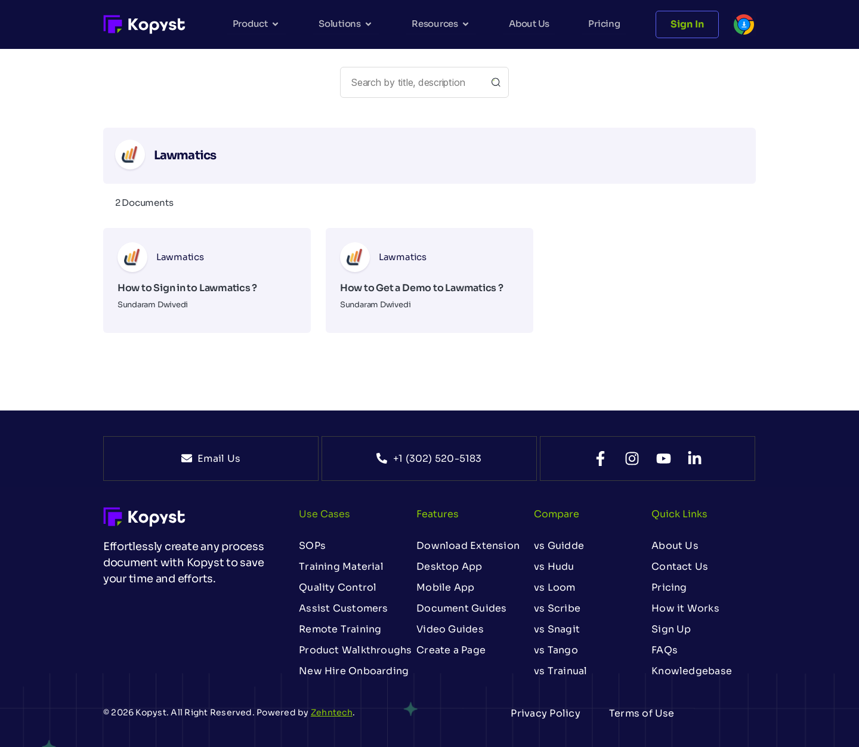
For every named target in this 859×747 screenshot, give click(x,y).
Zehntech (332, 712)
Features (437, 514)
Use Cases (324, 514)
